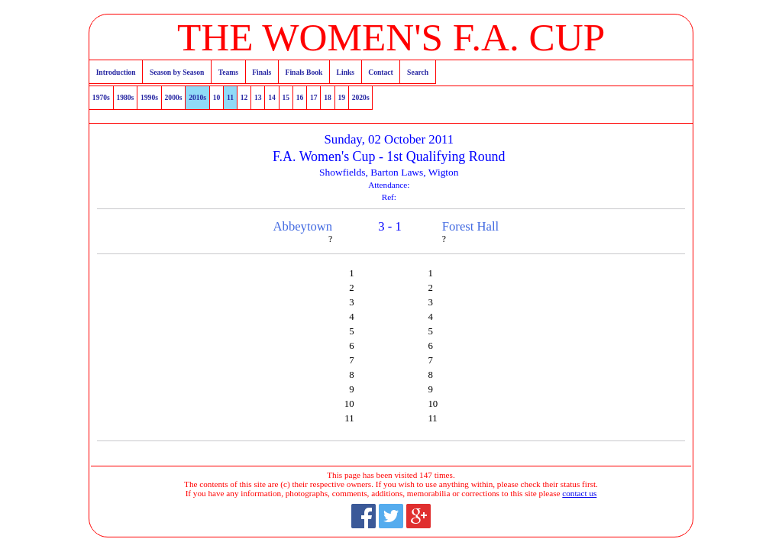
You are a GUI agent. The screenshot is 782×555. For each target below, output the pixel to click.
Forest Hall (470, 226)
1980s (125, 97)
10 (217, 97)
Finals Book (304, 72)
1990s (149, 97)
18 (327, 97)
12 (244, 97)
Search (417, 72)
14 (272, 97)
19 (341, 97)
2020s (361, 97)
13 (258, 97)
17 (314, 97)
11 (230, 97)
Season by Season (177, 72)
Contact (380, 72)
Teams (228, 72)
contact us (579, 493)
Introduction (116, 72)
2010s (197, 97)
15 (285, 97)
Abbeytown (303, 226)
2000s (174, 97)
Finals (261, 72)
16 (300, 97)
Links (345, 72)
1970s (101, 97)
